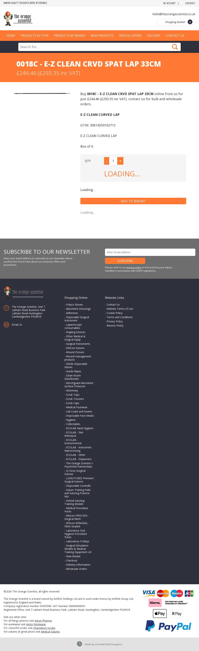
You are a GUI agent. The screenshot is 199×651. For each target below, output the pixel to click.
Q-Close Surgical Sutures (74, 472)
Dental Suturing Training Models (74, 502)
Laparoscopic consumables (73, 326)
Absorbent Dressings (78, 308)
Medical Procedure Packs (76, 509)
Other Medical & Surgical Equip (74, 338)
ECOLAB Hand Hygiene (79, 428)
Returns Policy (115, 325)
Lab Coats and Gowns (79, 411)
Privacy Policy (115, 321)
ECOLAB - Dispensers (79, 459)
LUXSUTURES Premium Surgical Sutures (79, 479)
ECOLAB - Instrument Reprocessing (77, 449)
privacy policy (134, 267)
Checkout (190, 3)
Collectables (73, 424)
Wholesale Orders (76, 569)
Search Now (175, 47)
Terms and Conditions (120, 317)
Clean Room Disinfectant (72, 377)
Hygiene (71, 420)
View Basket (73, 556)
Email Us (17, 324)
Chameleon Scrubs (44, 628)
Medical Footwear (76, 407)
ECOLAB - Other (75, 455)
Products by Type (35, 36)
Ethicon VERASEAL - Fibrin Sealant (76, 524)
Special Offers (130, 36)
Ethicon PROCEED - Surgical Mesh (76, 517)
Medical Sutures (50, 631)
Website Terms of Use (120, 308)
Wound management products (77, 358)
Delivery (153, 36)
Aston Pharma (43, 620)
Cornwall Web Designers (108, 644)
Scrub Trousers (75, 399)
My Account (169, 3)
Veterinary (72, 390)
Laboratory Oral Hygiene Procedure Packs (75, 534)
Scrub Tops (72, 394)
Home (10, 36)
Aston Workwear (36, 624)
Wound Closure (75, 352)
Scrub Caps (72, 403)
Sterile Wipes (73, 371)
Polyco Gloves (74, 304)
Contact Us (175, 36)
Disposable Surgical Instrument (76, 318)
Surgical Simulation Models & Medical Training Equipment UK (77, 549)
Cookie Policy (115, 313)
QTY (88, 161)
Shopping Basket (178, 22)
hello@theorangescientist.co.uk (173, 14)
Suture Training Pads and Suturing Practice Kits (77, 493)
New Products (102, 36)
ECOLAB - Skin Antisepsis (73, 434)
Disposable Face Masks (80, 415)
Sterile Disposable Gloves (75, 365)
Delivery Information (78, 564)
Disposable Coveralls (78, 485)
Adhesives (72, 313)
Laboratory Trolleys (77, 541)
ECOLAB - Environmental (72, 441)
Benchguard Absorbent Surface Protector (78, 384)
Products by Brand (69, 36)
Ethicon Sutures (75, 348)
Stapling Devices (75, 332)
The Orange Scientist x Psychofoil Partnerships (78, 464)
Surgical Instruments (78, 343)
